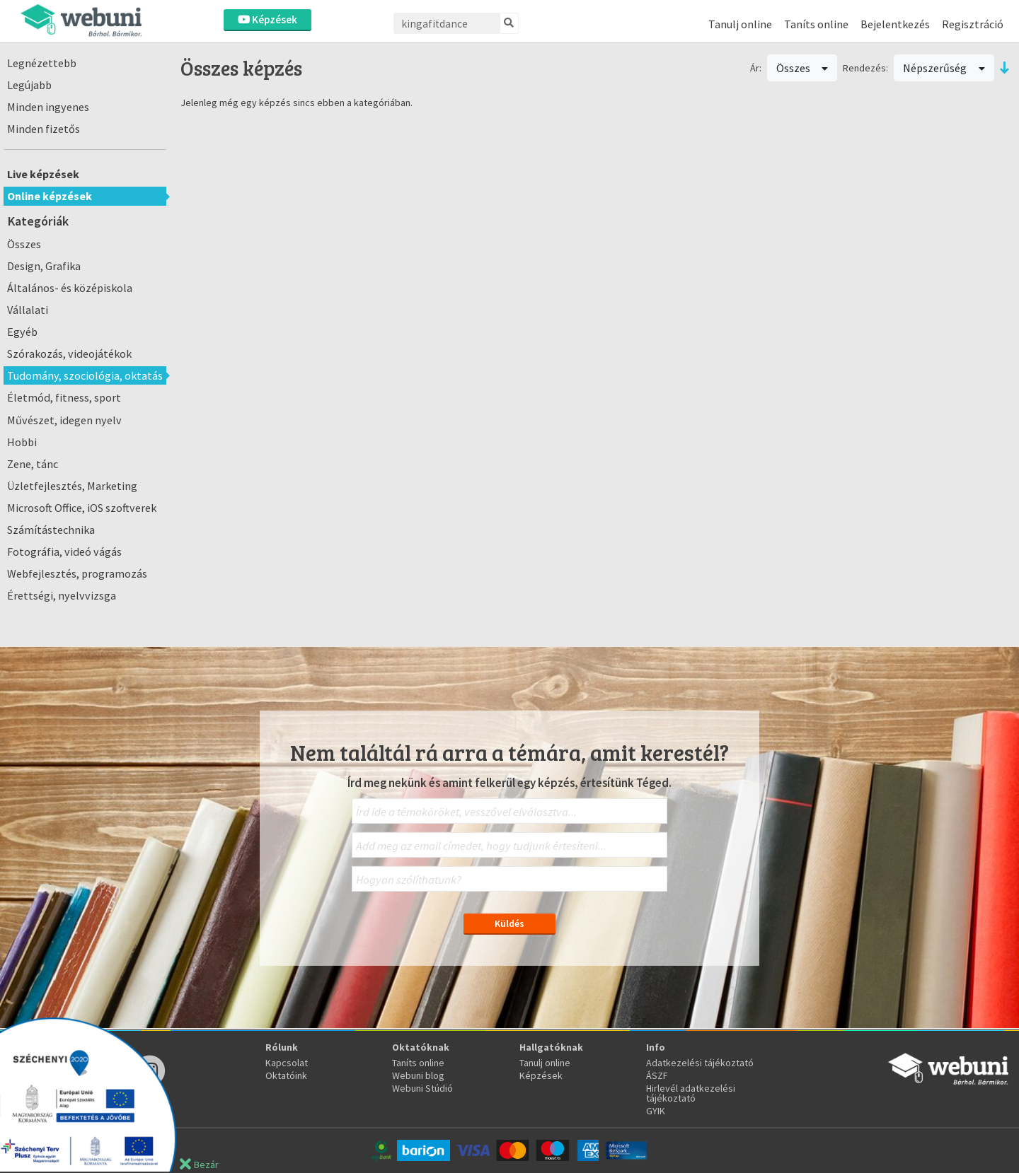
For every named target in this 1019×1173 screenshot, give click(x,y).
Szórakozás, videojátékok (69, 353)
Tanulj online (740, 24)
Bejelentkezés (895, 24)
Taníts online (816, 24)
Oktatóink (286, 1075)
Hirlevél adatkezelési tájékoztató (690, 1093)
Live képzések (43, 174)
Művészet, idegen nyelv (64, 420)
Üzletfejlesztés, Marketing (72, 486)
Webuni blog (418, 1075)
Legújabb (29, 85)
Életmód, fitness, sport (64, 397)
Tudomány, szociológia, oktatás (85, 375)
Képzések (267, 19)
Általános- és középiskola (69, 288)
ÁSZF (657, 1075)
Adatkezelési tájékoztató (700, 1062)
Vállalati (27, 310)
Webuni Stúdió (422, 1088)
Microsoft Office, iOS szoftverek (81, 508)
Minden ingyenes (48, 107)
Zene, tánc (32, 464)
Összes (24, 244)
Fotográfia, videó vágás (64, 551)
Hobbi (22, 442)
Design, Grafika (44, 266)
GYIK (655, 1110)
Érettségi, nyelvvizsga (61, 595)
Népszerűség (944, 68)
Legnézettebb (41, 63)
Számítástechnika (51, 530)
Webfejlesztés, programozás (77, 573)
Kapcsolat (286, 1062)
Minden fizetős (43, 129)
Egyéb (22, 332)
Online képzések (49, 196)
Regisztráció (972, 24)
